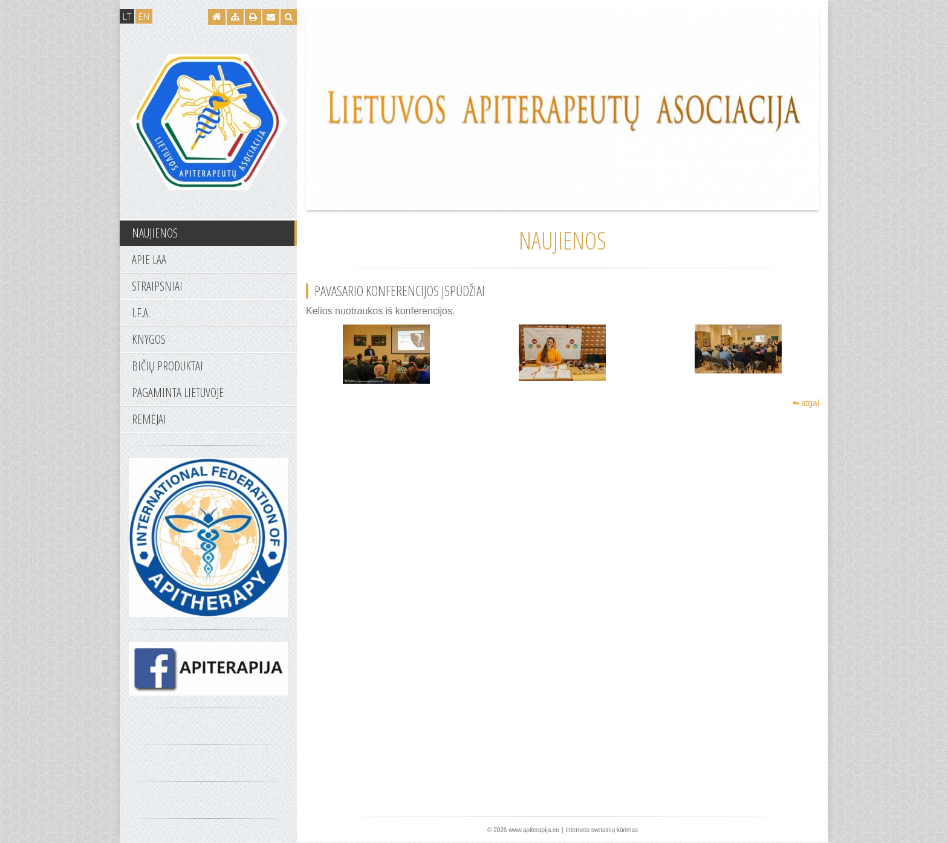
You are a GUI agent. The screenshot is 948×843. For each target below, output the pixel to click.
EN (143, 16)
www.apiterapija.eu (533, 830)
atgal (806, 403)
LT (127, 16)
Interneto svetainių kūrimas (601, 830)
